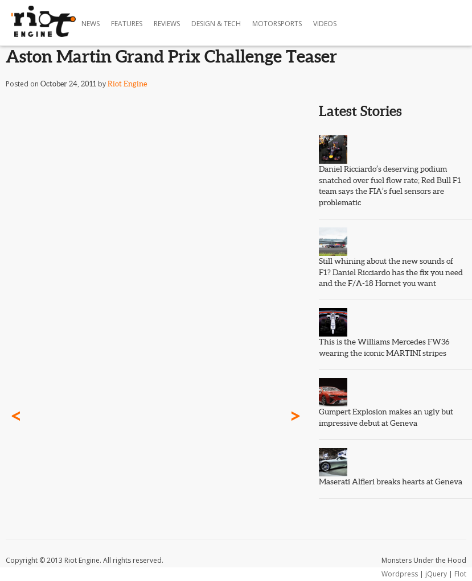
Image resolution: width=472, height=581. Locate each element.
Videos (324, 23)
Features (126, 23)
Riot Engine (127, 84)
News (90, 23)
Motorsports (277, 23)
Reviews (167, 23)
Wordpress (399, 574)
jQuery (436, 574)
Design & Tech (216, 23)
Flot (460, 574)
